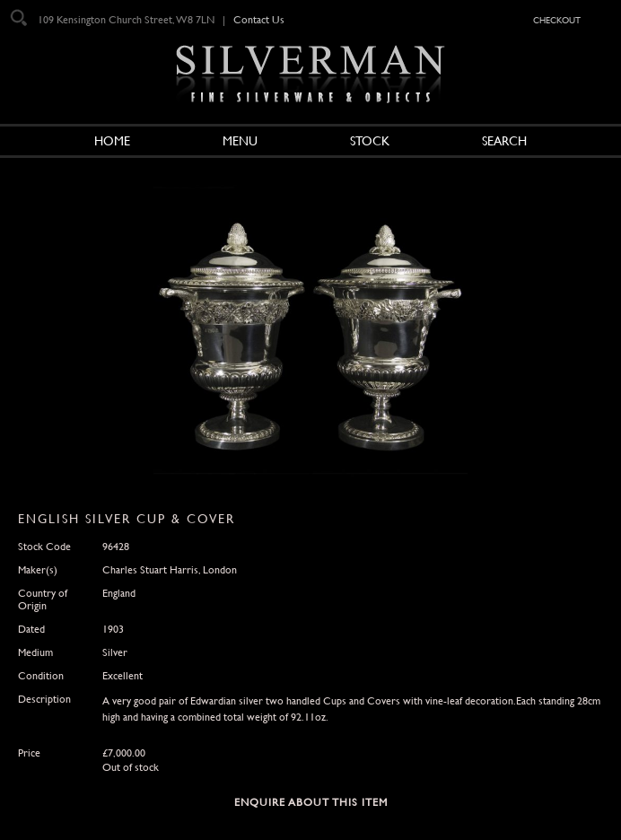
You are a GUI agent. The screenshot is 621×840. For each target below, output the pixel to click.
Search (504, 141)
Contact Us (258, 19)
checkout (557, 19)
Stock (369, 141)
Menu (240, 141)
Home (112, 141)
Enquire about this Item (311, 802)
